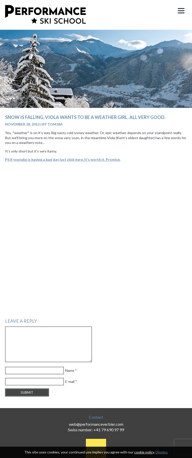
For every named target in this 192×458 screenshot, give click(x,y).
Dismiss (162, 452)
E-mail (70, 381)
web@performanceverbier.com (96, 424)
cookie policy (144, 452)
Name (69, 370)
